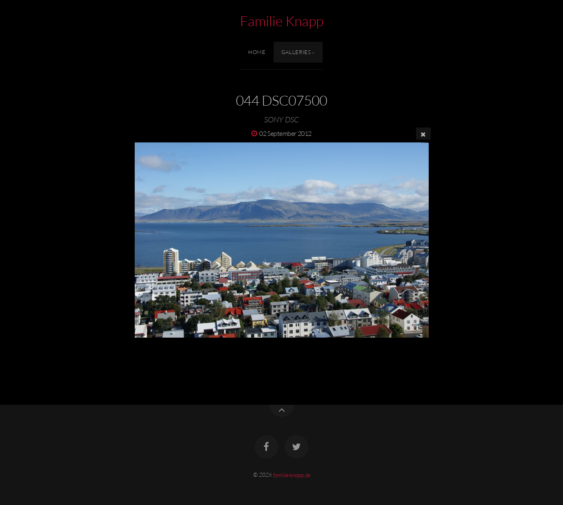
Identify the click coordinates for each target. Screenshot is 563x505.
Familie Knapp (281, 20)
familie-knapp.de (291, 474)
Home (257, 52)
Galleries (296, 52)
